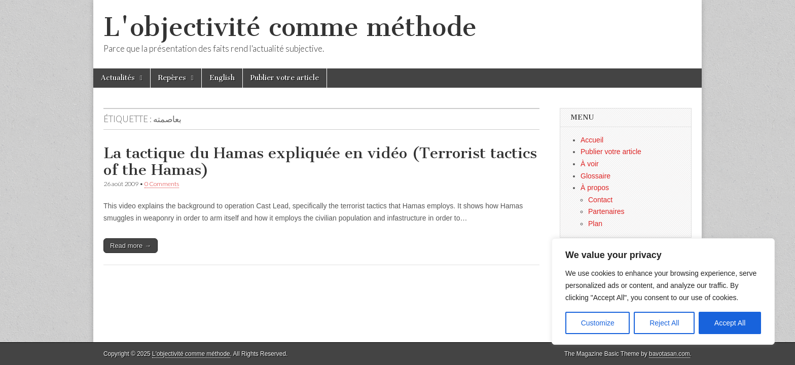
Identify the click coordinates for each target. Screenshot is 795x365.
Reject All (664, 323)
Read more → (130, 245)
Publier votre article (284, 78)
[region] (663, 291)
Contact (600, 200)
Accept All (729, 323)
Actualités (118, 78)
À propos (595, 188)
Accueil (592, 140)
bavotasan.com (669, 353)
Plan (595, 224)
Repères (172, 78)
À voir (590, 164)
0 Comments (161, 184)
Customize (598, 323)
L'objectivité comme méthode (290, 27)
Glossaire (595, 176)
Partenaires (606, 211)
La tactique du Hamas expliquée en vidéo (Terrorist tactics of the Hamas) (320, 161)
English (222, 78)
